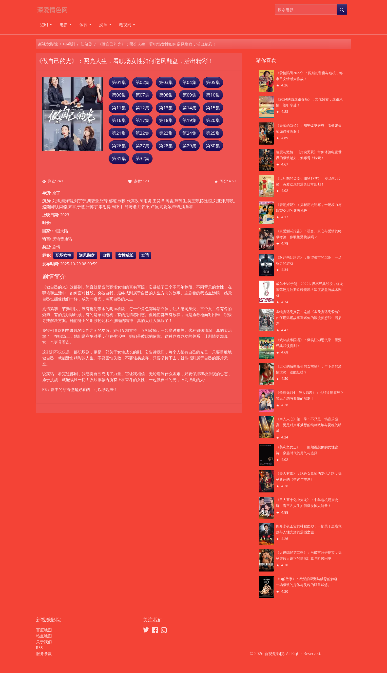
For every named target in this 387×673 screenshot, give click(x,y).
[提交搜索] (342, 9)
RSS (39, 647)
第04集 (189, 82)
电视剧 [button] (125, 24)
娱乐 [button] (103, 24)
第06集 (119, 95)
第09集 (189, 95)
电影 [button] (64, 24)
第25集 (213, 133)
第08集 (166, 95)
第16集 (119, 120)
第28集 (166, 146)
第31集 (119, 158)
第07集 (142, 95)
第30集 (213, 146)
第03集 (166, 82)
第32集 (142, 158)
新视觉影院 (48, 44)
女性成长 (126, 255)
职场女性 (63, 255)
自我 (106, 255)
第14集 (189, 108)
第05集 (213, 82)
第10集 (213, 95)
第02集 (142, 82)
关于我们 (44, 641)
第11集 (119, 108)
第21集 (119, 133)
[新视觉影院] (54, 10)
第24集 (189, 133)
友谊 (145, 255)
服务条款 (44, 653)
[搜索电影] (306, 9)
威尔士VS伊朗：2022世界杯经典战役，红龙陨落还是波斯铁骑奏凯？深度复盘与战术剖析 (309, 289)
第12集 (142, 108)
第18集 (166, 120)
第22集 (142, 133)
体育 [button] (83, 24)
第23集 (166, 133)
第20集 (213, 120)
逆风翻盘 (87, 255)
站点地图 (44, 636)
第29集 (189, 146)
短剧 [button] (44, 24)
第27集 (142, 146)
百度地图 (44, 630)
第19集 (189, 120)
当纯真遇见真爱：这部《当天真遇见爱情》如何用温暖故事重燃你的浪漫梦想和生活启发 (309, 317)
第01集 (119, 82)
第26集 (119, 146)
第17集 (142, 120)
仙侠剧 (86, 44)
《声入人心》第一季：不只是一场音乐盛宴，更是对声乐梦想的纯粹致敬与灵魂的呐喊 (309, 425)
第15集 (213, 108)
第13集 (166, 108)
